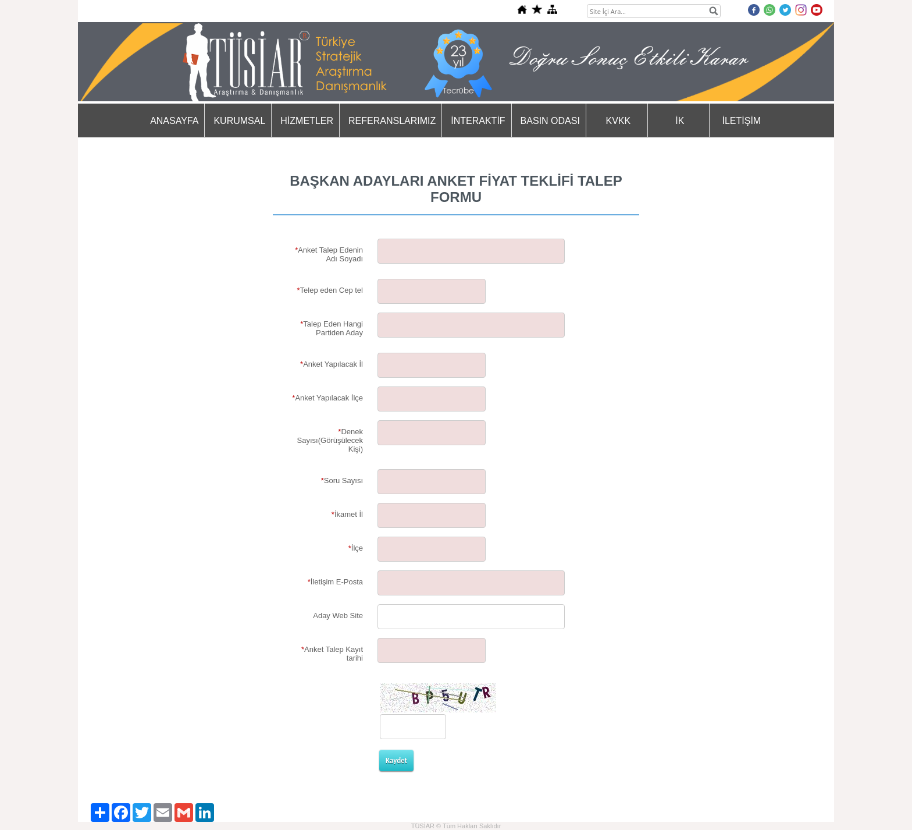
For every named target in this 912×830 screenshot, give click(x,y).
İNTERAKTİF (478, 121)
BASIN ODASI (550, 121)
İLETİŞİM (741, 121)
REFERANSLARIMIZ (392, 121)
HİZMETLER (306, 121)
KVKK (618, 121)
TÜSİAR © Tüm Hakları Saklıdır (456, 825)
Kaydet (396, 760)
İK (679, 121)
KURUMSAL (239, 121)
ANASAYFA (174, 121)
